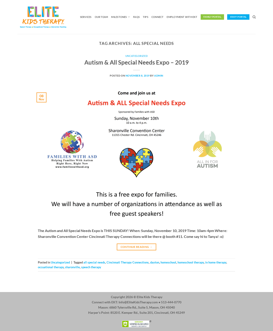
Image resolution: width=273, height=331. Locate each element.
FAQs (136, 16)
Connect (157, 16)
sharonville (72, 267)
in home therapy (215, 262)
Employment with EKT (182, 16)
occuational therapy (51, 267)
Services (86, 16)
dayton (154, 262)
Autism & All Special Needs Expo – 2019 (136, 62)
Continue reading (137, 247)
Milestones (120, 17)
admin (158, 75)
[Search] (254, 17)
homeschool (168, 262)
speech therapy (91, 267)
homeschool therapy (191, 262)
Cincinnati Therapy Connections (128, 262)
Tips (145, 16)
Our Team (101, 16)
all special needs (94, 262)
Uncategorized (136, 55)
